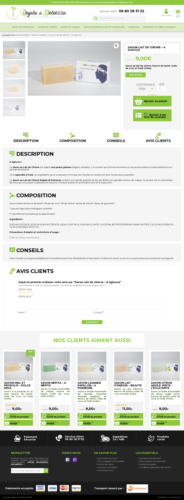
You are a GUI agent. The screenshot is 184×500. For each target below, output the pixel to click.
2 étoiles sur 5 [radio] (22, 292)
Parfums (134, 27)
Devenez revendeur (107, 467)
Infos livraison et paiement (152, 461)
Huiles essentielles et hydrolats (104, 27)
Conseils (116, 141)
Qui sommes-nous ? (108, 458)
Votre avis (25, 296)
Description (26, 141)
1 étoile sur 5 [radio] (19, 292)
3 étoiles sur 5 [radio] (25, 292)
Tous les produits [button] (23, 27)
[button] (116, 45)
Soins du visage (70, 27)
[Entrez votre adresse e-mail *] (27, 470)
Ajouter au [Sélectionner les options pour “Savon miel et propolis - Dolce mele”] (15, 423)
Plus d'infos (135, 75)
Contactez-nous (106, 470)
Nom (22, 312)
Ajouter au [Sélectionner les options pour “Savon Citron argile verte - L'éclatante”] (162, 423)
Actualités (7, 35)
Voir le (19, 416)
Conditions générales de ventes (155, 467)
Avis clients (158, 141)
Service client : (122, 11)
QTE (161, 84)
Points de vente (105, 464)
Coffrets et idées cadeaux (159, 27)
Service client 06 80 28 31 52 (74, 438)
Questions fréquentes (150, 458)
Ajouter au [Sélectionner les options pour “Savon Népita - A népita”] (52, 423)
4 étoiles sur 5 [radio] (28, 292)
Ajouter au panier (155, 101)
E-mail (99, 312)
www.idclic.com (174, 497)
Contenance (145, 84)
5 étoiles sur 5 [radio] (31, 292)
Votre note (25, 289)
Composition (72, 141)
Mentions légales (147, 464)
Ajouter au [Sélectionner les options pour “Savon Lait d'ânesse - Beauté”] (125, 423)
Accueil (5, 27)
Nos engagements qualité (111, 461)
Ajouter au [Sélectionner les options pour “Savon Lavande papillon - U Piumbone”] (88, 423)
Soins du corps (47, 27)
